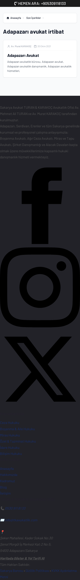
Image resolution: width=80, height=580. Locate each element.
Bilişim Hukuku (11, 453)
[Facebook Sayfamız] (40, 244)
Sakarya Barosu (11, 570)
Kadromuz (7, 481)
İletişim (5, 493)
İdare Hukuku (9, 447)
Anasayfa (7, 468)
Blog (3, 487)
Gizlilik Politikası (37, 570)
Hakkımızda (8, 475)
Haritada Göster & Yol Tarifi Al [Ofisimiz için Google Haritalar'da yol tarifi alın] (22, 558)
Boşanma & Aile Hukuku (17, 429)
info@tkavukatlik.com (21, 520)
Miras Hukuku (10, 435)
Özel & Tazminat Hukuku (18, 441)
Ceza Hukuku (9, 422)
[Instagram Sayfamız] (40, 326)
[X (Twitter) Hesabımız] (40, 408)
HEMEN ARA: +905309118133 (40, 3)
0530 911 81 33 (15, 508)
